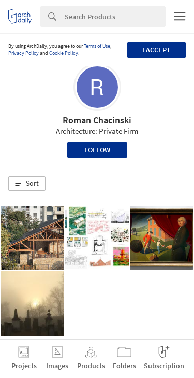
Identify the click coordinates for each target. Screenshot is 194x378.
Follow (97, 150)
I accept (156, 49)
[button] (27, 183)
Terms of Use (97, 46)
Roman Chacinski (97, 120)
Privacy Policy (23, 53)
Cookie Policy (63, 53)
